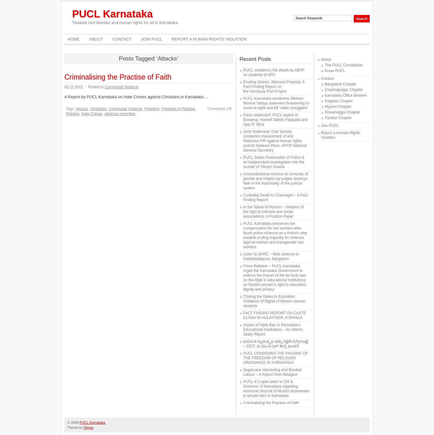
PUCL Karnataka (112, 14)
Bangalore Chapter (340, 84)
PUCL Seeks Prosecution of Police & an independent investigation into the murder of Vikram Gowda (273, 162)
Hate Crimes (91, 114)
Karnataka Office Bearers (346, 95)
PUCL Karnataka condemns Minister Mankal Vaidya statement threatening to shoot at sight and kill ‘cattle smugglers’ (276, 103)
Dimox (88, 427)
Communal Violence (121, 87)
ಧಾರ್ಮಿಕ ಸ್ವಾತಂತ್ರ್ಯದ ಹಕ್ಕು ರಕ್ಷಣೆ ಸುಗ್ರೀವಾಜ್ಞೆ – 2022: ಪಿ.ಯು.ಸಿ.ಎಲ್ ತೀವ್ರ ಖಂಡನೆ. (275, 343)
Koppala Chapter (339, 101)
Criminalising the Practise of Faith (117, 77)
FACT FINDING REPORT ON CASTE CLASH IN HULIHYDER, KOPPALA (274, 315)
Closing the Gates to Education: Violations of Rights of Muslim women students (274, 301)
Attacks (82, 109)
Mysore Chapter (338, 106)
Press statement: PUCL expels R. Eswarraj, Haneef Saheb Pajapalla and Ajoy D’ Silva (275, 120)
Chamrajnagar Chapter (344, 90)
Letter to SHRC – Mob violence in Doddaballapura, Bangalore (271, 256)
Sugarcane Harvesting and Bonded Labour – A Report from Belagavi (272, 372)
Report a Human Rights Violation (209, 39)
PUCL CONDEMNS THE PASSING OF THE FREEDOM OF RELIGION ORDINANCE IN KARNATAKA (275, 358)
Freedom (151, 109)
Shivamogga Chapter (342, 112)
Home (73, 39)
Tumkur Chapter (338, 118)
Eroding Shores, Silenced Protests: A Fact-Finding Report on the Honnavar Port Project (273, 87)
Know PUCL (335, 71)
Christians (98, 109)
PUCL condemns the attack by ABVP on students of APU (273, 72)
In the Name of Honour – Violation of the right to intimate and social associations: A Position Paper (273, 212)
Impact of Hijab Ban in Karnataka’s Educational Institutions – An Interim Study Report (273, 329)
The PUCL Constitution (344, 65)
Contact (122, 39)
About (96, 39)
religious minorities (119, 114)
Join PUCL (151, 39)
